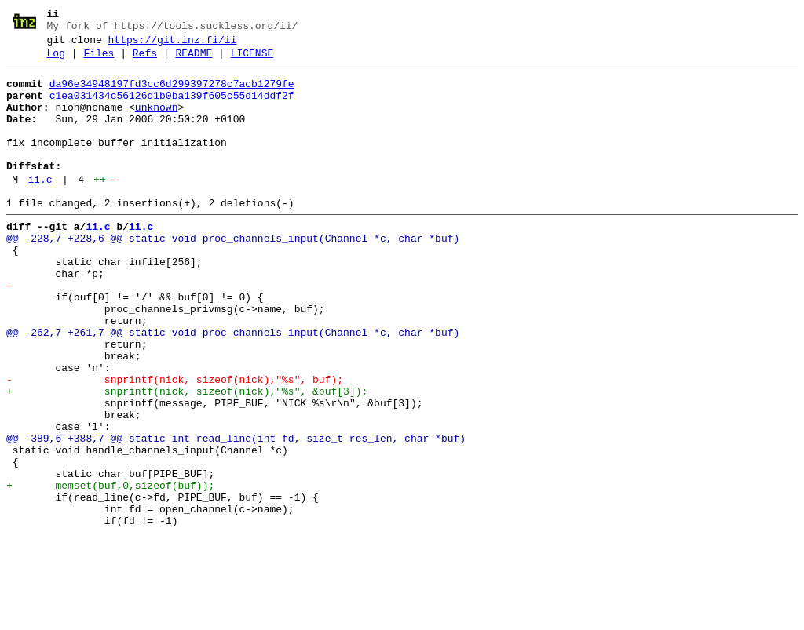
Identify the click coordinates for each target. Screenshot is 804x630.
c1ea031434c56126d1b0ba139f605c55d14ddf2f (171, 107)
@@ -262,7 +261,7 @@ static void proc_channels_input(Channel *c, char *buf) (232, 387)
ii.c (39, 208)
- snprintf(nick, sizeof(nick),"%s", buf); (174, 443)
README (193, 60)
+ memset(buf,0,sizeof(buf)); (110, 570)
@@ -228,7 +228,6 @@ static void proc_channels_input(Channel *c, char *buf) (232, 274)
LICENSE (252, 60)
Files (98, 60)
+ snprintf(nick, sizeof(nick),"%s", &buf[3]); (186, 457)
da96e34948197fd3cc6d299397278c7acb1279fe (171, 93)
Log (56, 60)
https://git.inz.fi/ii (172, 45)
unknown (156, 122)
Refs (145, 60)
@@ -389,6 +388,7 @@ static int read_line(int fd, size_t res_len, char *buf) (236, 514)
